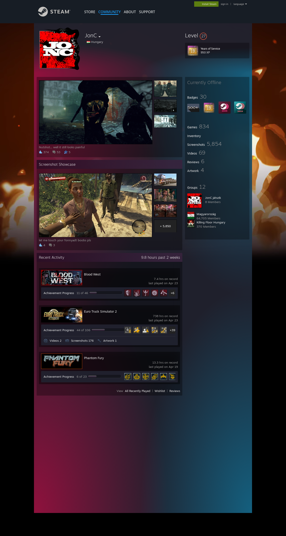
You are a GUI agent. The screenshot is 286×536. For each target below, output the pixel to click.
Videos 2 (55, 340)
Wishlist (160, 391)
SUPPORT (147, 11)
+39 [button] (172, 330)
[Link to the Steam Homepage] (57, 15)
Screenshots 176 (82, 340)
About (130, 11)
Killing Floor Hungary (211, 222)
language (238, 4)
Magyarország (206, 214)
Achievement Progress (59, 293)
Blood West (92, 274)
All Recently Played (137, 391)
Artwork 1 (110, 340)
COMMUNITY (109, 11)
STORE (89, 11)
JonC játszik (213, 197)
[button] (217, 35)
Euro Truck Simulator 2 (100, 311)
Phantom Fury (94, 358)
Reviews (174, 391)
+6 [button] (172, 293)
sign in (224, 4)
